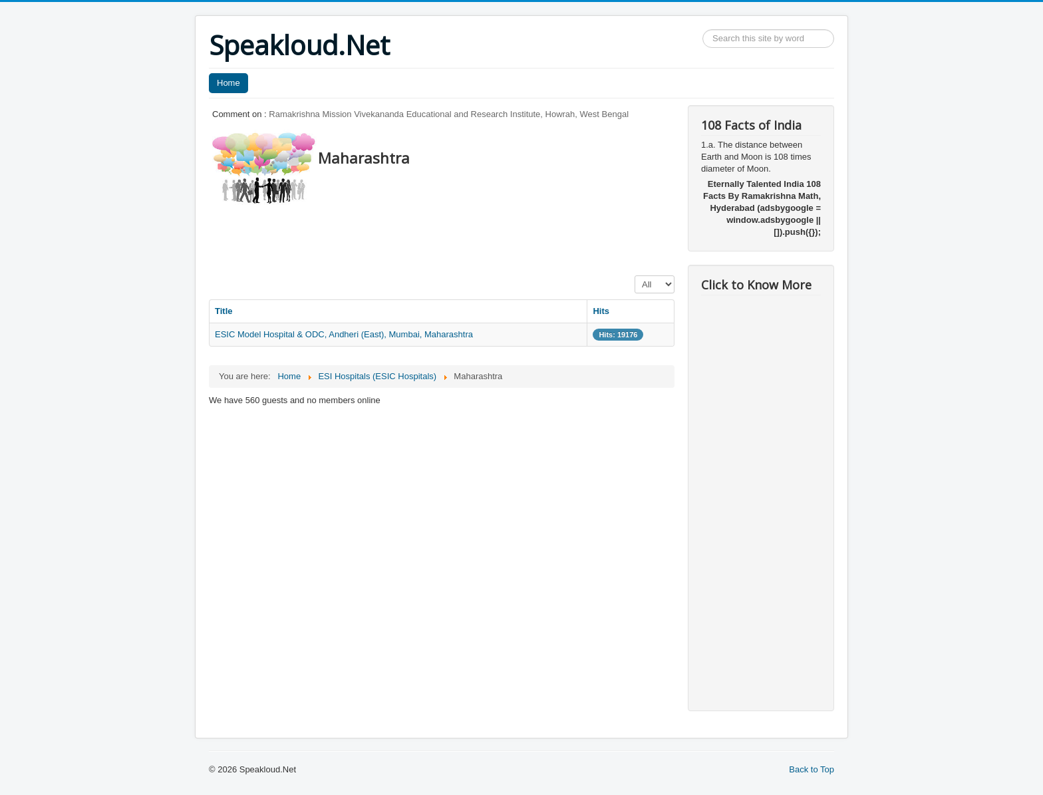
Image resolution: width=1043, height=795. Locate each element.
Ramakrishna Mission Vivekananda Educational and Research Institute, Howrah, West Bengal (449, 114)
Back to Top (811, 769)
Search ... (702, 29)
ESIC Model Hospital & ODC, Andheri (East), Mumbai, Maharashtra (344, 334)
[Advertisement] (451, 236)
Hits (601, 311)
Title (224, 311)
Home (228, 83)
